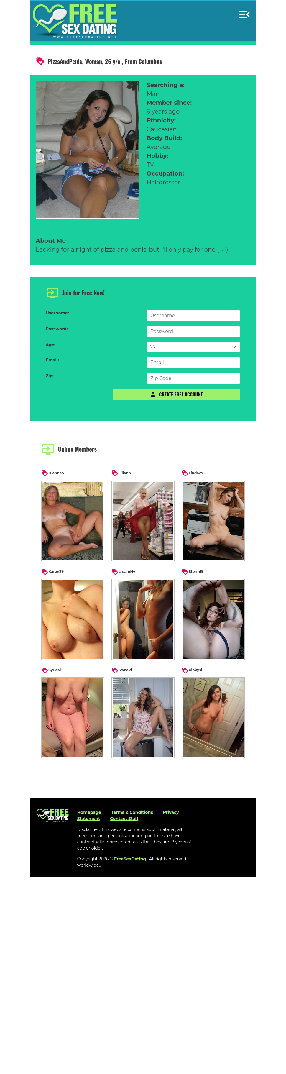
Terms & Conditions (132, 812)
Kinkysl (192, 670)
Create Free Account (176, 394)
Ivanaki (121, 670)
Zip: (50, 375)
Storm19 (192, 571)
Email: (52, 360)
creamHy (123, 571)
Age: (50, 344)
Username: (57, 313)
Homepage (89, 812)
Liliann (121, 473)
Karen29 (52, 571)
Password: (57, 329)
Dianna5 (52, 473)
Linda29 (192, 473)
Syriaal (51, 670)
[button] (244, 12)
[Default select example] (193, 347)
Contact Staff (124, 818)
